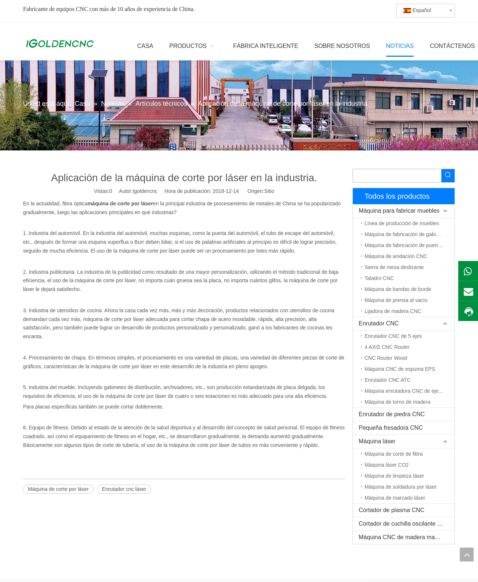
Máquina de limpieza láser (394, 476)
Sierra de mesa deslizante (394, 267)
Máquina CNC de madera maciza (402, 537)
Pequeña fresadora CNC (391, 428)
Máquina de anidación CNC (396, 256)
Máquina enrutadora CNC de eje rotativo (410, 391)
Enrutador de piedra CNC (392, 414)
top (467, 555)
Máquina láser (377, 441)
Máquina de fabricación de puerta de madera (410, 245)
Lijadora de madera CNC (393, 311)
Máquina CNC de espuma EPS (400, 369)
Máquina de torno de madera (397, 402)
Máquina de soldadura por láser (401, 487)
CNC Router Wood (386, 358)
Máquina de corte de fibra (394, 454)
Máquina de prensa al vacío (396, 300)
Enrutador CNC (379, 323)
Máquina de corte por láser (58, 489)
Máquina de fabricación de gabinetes (406, 234)
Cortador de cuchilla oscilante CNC (404, 524)
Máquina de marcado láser (395, 498)
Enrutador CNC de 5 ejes (393, 336)
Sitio (269, 191)
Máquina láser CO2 (387, 465)
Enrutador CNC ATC (388, 380)
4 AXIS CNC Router (387, 347)
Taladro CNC (379, 278)
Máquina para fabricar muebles (399, 211)
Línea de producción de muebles (402, 223)
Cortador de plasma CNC (392, 510)
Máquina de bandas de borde (398, 289)
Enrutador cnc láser (124, 489)
